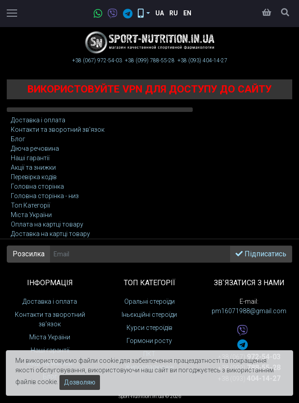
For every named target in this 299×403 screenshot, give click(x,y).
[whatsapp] (95, 14)
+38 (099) (150, 60)
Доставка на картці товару (50, 233)
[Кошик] (266, 13)
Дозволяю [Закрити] (79, 382)
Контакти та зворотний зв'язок (57, 129)
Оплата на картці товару (47, 224)
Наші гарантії (30, 158)
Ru (173, 13)
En (187, 13)
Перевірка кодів (34, 177)
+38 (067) (97, 60)
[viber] (110, 14)
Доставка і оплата (38, 120)
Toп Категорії (30, 205)
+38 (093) (202, 60)
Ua (159, 13)
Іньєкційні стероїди (149, 314)
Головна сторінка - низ (45, 195)
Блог (18, 139)
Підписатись (261, 254)
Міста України (31, 214)
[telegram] (125, 14)
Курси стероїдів (149, 327)
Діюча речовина (35, 148)
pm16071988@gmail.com (249, 311)
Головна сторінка (37, 186)
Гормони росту (149, 340)
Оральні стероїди (149, 301)
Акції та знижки (33, 167)
